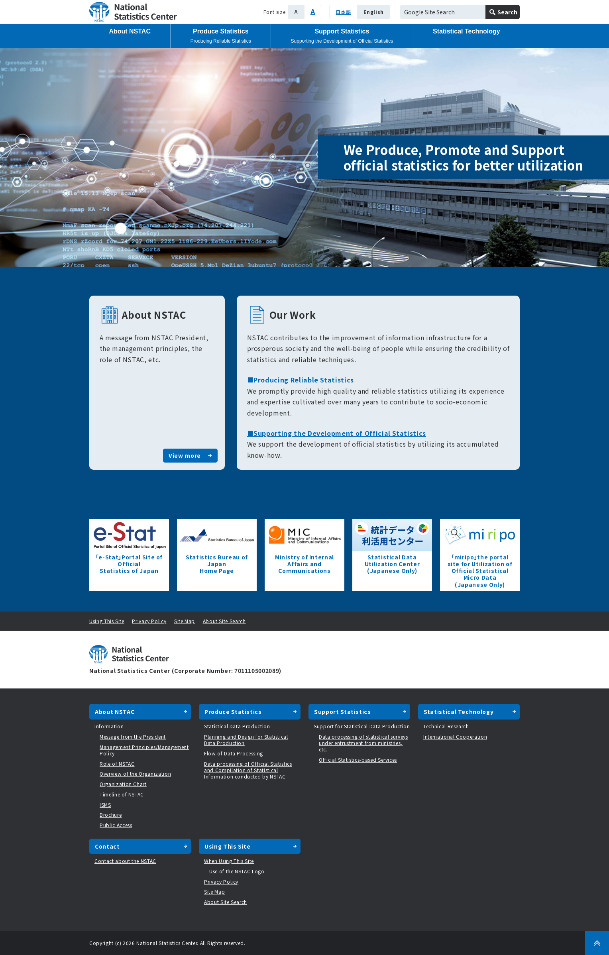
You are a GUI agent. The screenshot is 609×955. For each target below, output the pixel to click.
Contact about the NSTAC (125, 860)
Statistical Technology (466, 31)
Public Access (116, 825)
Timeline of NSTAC (122, 794)
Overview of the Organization (135, 773)
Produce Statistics (221, 36)
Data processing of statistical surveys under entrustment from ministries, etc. (363, 743)
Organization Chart (123, 783)
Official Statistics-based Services (358, 759)
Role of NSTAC (117, 763)
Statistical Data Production (237, 726)
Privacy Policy (149, 621)
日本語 (343, 11)
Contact (107, 846)
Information (109, 726)
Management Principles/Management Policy (144, 750)
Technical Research (446, 726)
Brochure (111, 814)
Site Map (184, 621)
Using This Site (106, 621)
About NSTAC (130, 31)
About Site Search (224, 621)
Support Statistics (342, 36)
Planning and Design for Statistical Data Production (246, 739)
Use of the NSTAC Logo (237, 871)
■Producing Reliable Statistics (300, 379)
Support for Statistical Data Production (362, 726)
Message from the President (133, 736)
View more (185, 455)
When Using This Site (229, 860)
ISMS (105, 804)
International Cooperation (455, 736)
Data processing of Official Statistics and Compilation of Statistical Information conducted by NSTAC (248, 770)
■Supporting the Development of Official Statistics (336, 433)
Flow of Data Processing (233, 753)
